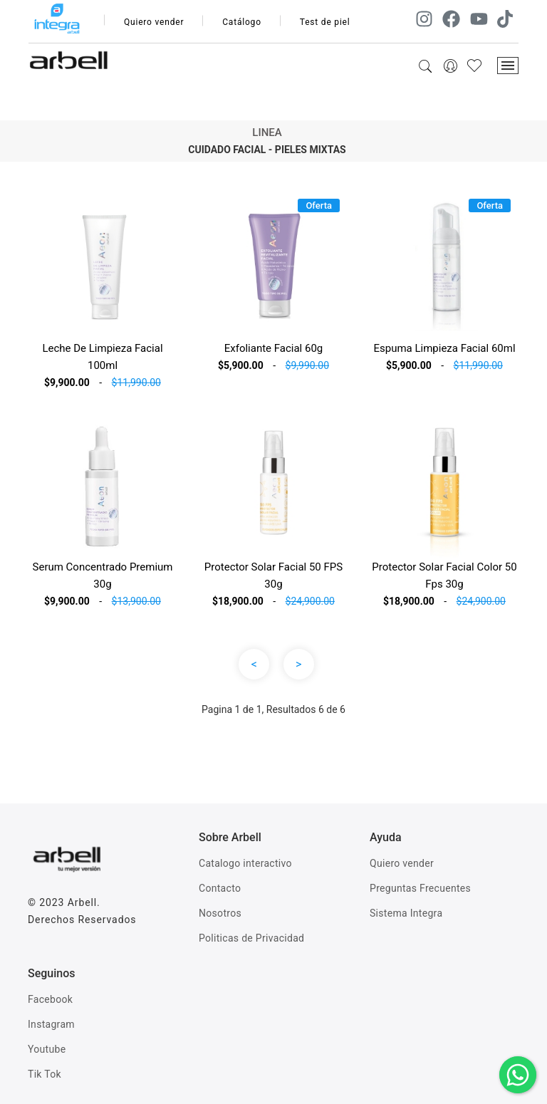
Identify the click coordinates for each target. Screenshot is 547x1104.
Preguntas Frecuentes (420, 888)
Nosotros (220, 913)
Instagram (51, 1024)
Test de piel (325, 22)
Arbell (82, 902)
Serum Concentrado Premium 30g (103, 575)
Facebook (50, 999)
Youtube (47, 1049)
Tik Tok (44, 1074)
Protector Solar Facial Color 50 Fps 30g (444, 575)
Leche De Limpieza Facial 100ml (102, 357)
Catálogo (241, 22)
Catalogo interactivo (245, 863)
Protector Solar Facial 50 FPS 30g (273, 575)
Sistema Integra (406, 913)
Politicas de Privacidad (251, 938)
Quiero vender (154, 22)
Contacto (220, 888)
